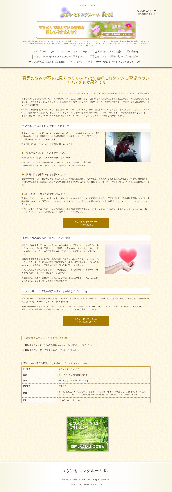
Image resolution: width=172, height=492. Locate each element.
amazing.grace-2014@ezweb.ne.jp (73, 380)
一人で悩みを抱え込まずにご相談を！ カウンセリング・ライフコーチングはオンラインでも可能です (81, 61)
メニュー (65, 51)
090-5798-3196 (147, 11)
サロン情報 (115, 51)
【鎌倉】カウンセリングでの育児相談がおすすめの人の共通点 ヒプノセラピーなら (59, 345)
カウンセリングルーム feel (134, 209)
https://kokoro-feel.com (69, 400)
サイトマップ (96, 484)
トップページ (40, 51)
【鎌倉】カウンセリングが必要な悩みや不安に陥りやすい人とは (51, 350)
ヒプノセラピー (107, 102)
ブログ (54, 51)
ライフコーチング (83, 51)
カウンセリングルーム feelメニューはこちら (86, 223)
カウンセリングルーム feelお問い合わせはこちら (86, 320)
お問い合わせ (131, 51)
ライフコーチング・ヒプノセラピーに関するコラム (60, 56)
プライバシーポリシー (79, 484)
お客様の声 (100, 51)
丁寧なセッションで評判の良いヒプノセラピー (114, 56)
